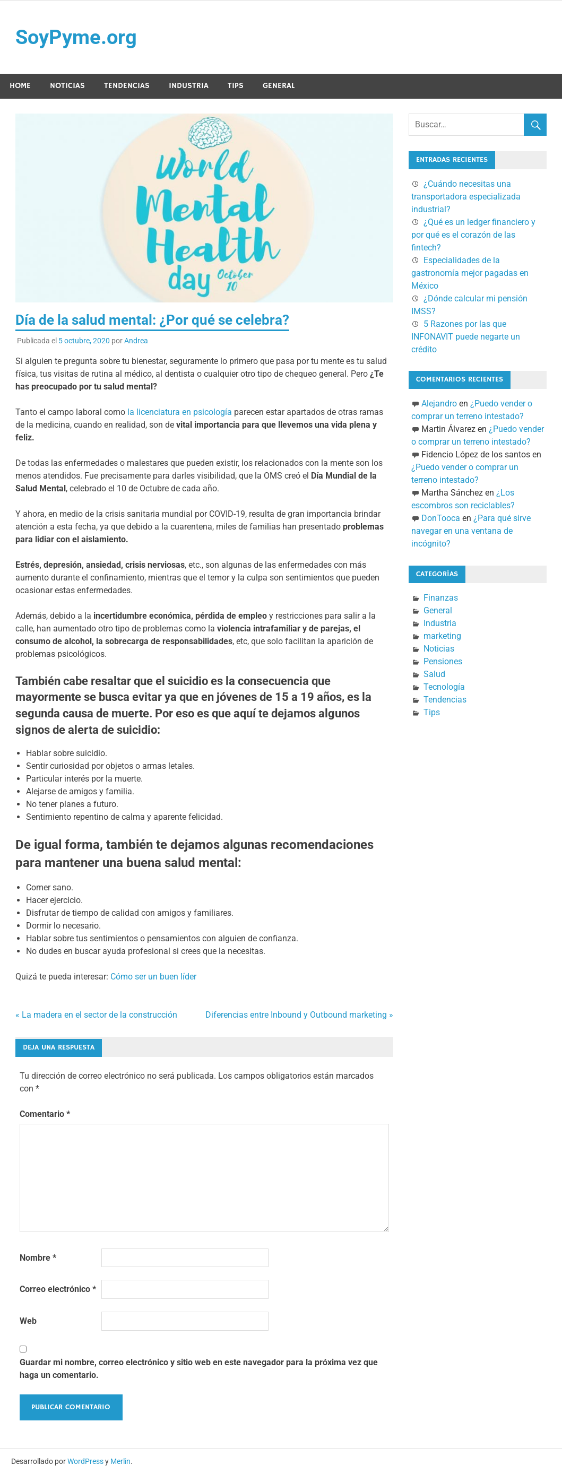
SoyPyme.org (76, 37)
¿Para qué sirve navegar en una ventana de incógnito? (471, 531)
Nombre (38, 1258)
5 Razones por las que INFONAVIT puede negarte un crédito (465, 336)
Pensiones (442, 661)
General (279, 86)
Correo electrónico (58, 1289)
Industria (189, 86)
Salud (434, 674)
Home (20, 86)
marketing (442, 636)
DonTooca (440, 518)
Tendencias (127, 86)
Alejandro (439, 403)
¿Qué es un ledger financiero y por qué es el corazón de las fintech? (473, 235)
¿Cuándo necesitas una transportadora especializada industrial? (466, 196)
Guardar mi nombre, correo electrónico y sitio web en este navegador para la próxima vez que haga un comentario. (199, 1368)
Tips (236, 86)
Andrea (136, 340)
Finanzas (440, 598)
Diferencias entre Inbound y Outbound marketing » (299, 1015)
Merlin (120, 1461)
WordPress (85, 1461)
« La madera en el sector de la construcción (96, 1015)
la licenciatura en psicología (179, 412)
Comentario (45, 1114)
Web (28, 1321)
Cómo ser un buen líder (153, 977)
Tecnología (444, 687)
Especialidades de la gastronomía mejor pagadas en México (470, 273)
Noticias (67, 86)
